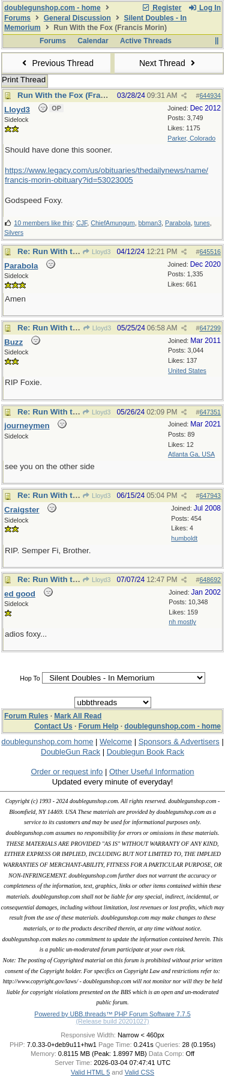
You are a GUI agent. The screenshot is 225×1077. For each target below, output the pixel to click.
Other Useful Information (151, 771)
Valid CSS (139, 1072)
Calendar (92, 41)
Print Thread (24, 79)
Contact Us (53, 726)
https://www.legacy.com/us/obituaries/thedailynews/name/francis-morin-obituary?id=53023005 (106, 175)
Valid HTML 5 (90, 1072)
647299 (210, 328)
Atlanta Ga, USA (191, 454)
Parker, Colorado (191, 138)
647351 (210, 412)
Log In (204, 8)
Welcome (116, 741)
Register (161, 8)
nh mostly (182, 621)
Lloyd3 (96, 251)
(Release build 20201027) (112, 1021)
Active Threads (146, 41)
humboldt (184, 538)
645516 (210, 251)
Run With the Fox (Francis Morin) (80, 95)
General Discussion (77, 18)
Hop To (30, 678)
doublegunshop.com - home (52, 8)
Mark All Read (77, 716)
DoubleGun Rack (70, 751)
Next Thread (168, 63)
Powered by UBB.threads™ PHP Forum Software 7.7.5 (112, 1014)
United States (187, 370)
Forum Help (99, 726)
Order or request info (67, 771)
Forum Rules (26, 716)
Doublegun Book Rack (145, 751)
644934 (210, 95)
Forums (17, 18)
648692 (210, 579)
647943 (210, 495)
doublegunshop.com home (47, 741)
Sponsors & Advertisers (179, 741)
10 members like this (43, 222)
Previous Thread (56, 63)
